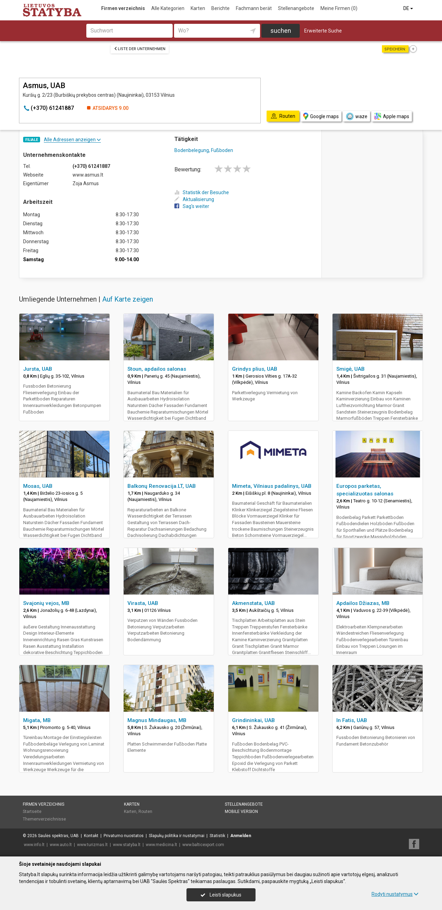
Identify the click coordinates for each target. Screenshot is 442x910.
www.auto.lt (61, 844)
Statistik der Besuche (201, 192)
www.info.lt (34, 844)
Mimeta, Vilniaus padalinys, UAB (271, 486)
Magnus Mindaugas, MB (156, 720)
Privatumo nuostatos (124, 835)
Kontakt (91, 835)
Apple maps (391, 116)
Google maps (321, 116)
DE (408, 8)
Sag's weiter (191, 206)
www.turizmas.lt (92, 844)
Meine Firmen (338, 8)
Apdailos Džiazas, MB (363, 603)
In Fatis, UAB (351, 720)
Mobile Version (241, 811)
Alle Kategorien (167, 8)
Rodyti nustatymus (395, 894)
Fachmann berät (254, 8)
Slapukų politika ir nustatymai (176, 835)
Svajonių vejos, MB (46, 603)
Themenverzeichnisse (44, 819)
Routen (145, 811)
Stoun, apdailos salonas (156, 369)
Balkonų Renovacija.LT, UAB (161, 486)
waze (356, 116)
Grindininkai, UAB (253, 720)
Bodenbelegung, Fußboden (203, 150)
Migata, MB (37, 720)
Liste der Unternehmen (139, 49)
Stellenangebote (296, 8)
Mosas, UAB (37, 486)
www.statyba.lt (127, 844)
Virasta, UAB (142, 603)
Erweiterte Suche (323, 31)
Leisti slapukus (221, 895)
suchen (280, 30)
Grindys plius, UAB (254, 369)
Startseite (32, 811)
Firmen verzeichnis (123, 8)
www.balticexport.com (203, 844)
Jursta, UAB (37, 369)
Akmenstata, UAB (253, 603)
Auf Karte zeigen (127, 299)
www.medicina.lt (161, 844)
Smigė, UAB (350, 369)
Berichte (220, 8)
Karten (198, 8)
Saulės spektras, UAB (58, 835)
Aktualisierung (194, 199)
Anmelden (240, 835)
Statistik (217, 835)
